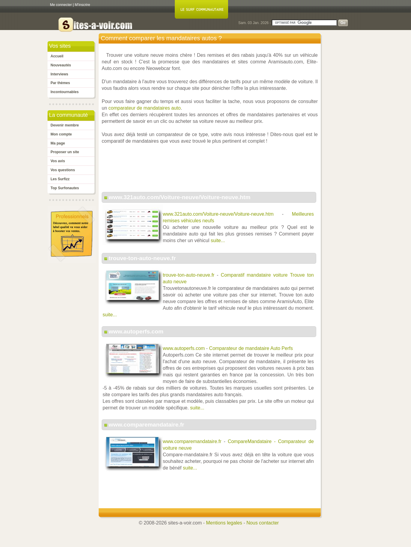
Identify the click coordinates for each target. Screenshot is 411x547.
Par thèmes (60, 83)
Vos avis (58, 161)
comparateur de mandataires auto (144, 108)
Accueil (57, 56)
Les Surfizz (60, 179)
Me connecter (61, 5)
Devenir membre (65, 125)
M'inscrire (82, 5)
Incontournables (65, 92)
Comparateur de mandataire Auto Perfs (251, 348)
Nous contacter (262, 522)
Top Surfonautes (65, 188)
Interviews (59, 74)
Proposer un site (65, 152)
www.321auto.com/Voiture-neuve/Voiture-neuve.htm (179, 197)
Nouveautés (61, 65)
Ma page (58, 143)
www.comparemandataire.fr (146, 424)
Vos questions (63, 170)
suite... (218, 240)
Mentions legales (224, 522)
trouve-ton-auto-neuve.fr (142, 258)
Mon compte (61, 134)
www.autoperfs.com (136, 331)
